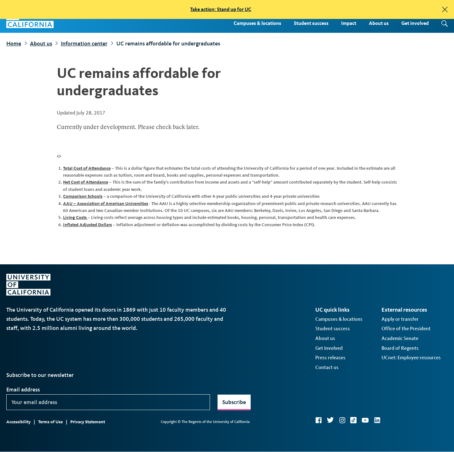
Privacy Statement (87, 422)
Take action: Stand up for (220, 9)
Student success (311, 23)
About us (379, 23)
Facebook (318, 420)
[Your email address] (108, 402)
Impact (348, 23)
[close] (445, 9)
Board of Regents (400, 348)
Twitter (330, 420)
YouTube (365, 420)
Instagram (342, 420)
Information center (84, 43)
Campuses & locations (257, 23)
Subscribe (234, 402)
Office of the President (406, 329)
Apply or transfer (400, 319)
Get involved (415, 23)
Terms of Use (50, 422)
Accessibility (18, 422)
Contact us (327, 367)
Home (13, 43)
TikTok (353, 420)
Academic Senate (399, 338)
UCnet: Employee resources (411, 358)
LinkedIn (377, 420)
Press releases (330, 358)
